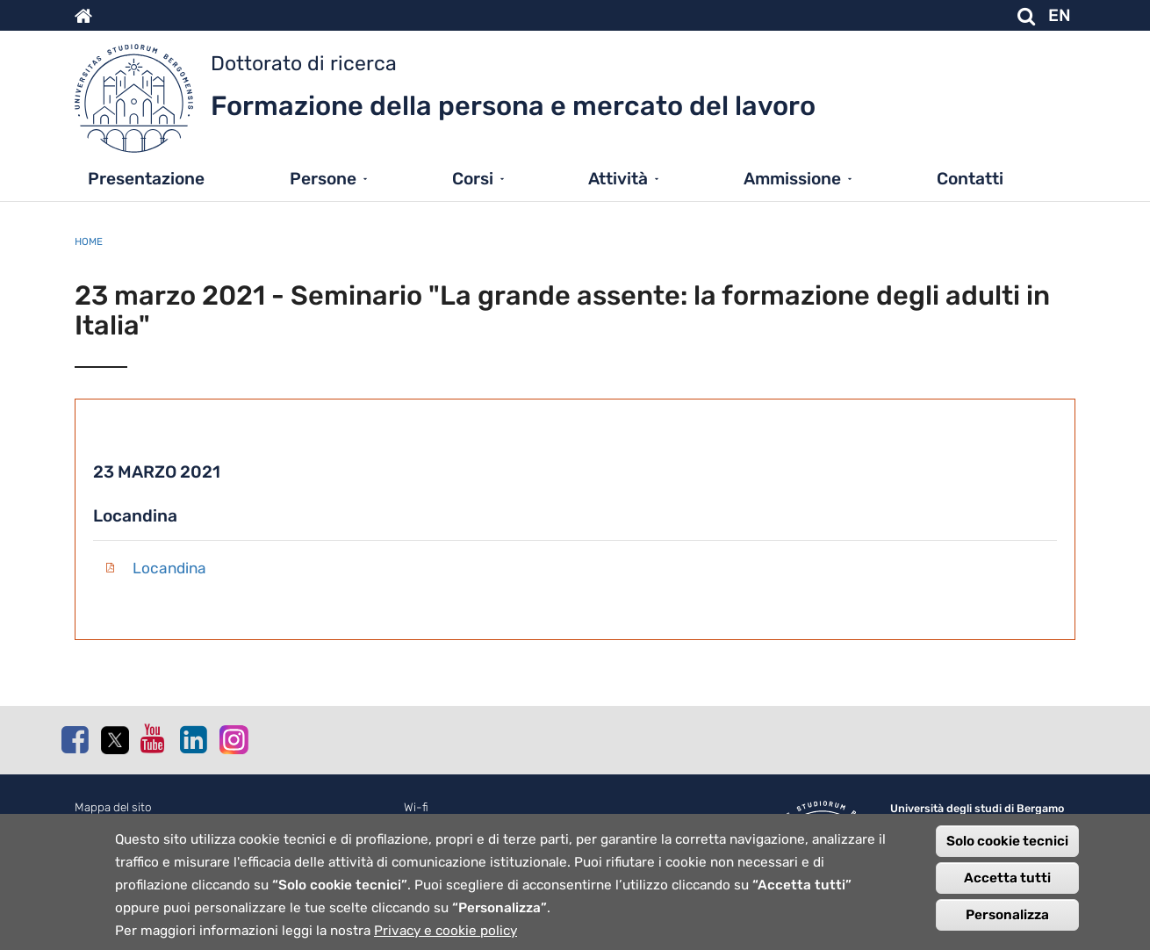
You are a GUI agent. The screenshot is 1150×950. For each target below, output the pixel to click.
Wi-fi (416, 807)
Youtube (153, 738)
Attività (618, 179)
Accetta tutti (1007, 888)
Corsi (472, 179)
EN (1059, 15)
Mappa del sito (113, 807)
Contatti (970, 179)
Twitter (114, 740)
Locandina (169, 568)
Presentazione (146, 179)
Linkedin (193, 739)
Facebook (74, 739)
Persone (323, 179)
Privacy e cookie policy (445, 940)
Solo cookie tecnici (1007, 851)
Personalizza (1007, 924)
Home (89, 241)
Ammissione (792, 179)
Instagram (232, 739)
